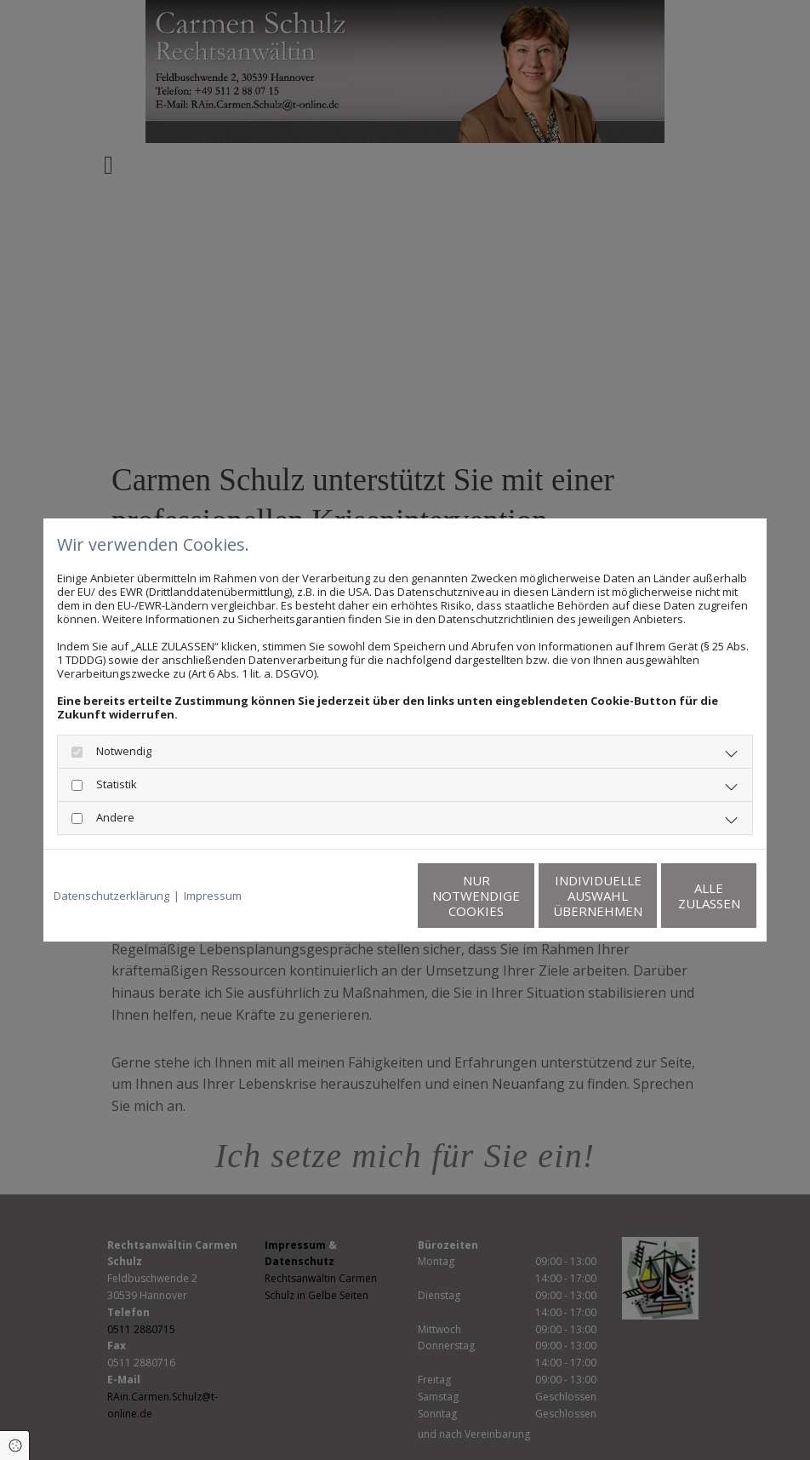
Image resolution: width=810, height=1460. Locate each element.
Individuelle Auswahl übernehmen (516, 895)
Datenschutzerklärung (111, 895)
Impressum (213, 895)
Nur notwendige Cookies (354, 895)
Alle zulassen (677, 895)
